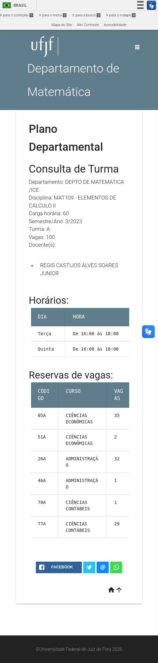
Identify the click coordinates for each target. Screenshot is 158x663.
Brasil (13, 5)
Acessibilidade (115, 25)
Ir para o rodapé (121, 15)
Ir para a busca (86, 15)
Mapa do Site (61, 25)
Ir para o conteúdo (16, 15)
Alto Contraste (88, 25)
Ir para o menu (53, 15)
